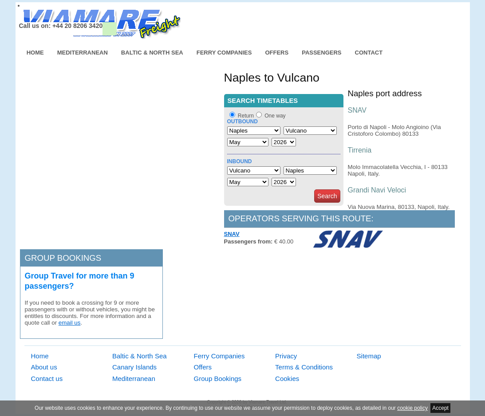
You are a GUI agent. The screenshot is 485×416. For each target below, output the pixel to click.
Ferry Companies (224, 52)
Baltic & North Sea (152, 52)
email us (70, 322)
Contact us (47, 378)
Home (35, 52)
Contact (369, 52)
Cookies (287, 378)
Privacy (286, 356)
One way (274, 116)
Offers (276, 52)
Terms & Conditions (304, 367)
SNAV (232, 234)
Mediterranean (82, 52)
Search (327, 196)
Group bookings (63, 258)
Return (246, 116)
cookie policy (412, 408)
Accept (440, 408)
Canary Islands (134, 367)
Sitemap (369, 356)
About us (44, 367)
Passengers (321, 52)
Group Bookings (218, 378)
